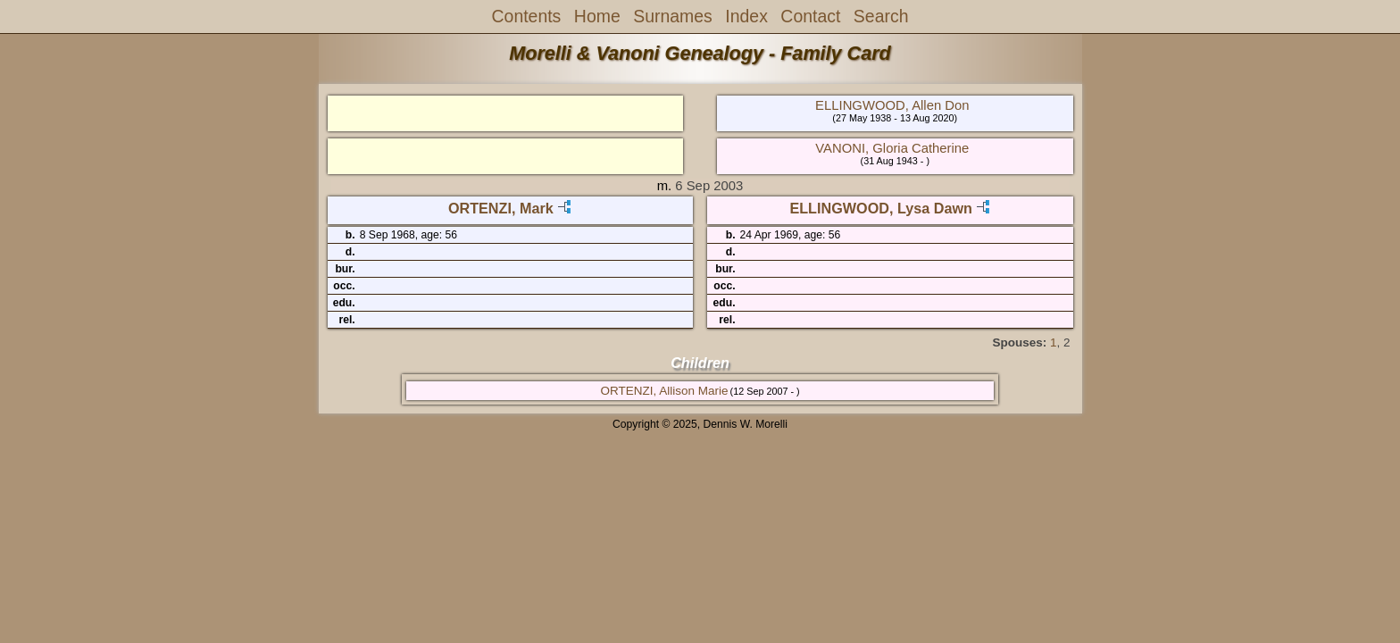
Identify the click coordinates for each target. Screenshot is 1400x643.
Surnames (672, 16)
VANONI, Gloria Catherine (892, 148)
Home (597, 16)
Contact (810, 16)
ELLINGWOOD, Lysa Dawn (880, 208)
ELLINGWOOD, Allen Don (892, 105)
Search (881, 16)
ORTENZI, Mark (501, 208)
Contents (527, 16)
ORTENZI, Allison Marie (664, 390)
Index (746, 16)
